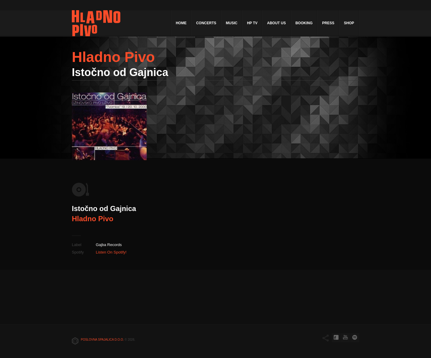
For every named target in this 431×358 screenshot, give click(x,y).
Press (328, 23)
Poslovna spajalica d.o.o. (102, 339)
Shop (349, 23)
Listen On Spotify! (111, 252)
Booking (303, 23)
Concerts (206, 23)
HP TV (252, 23)
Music (231, 23)
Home (181, 23)
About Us (276, 23)
